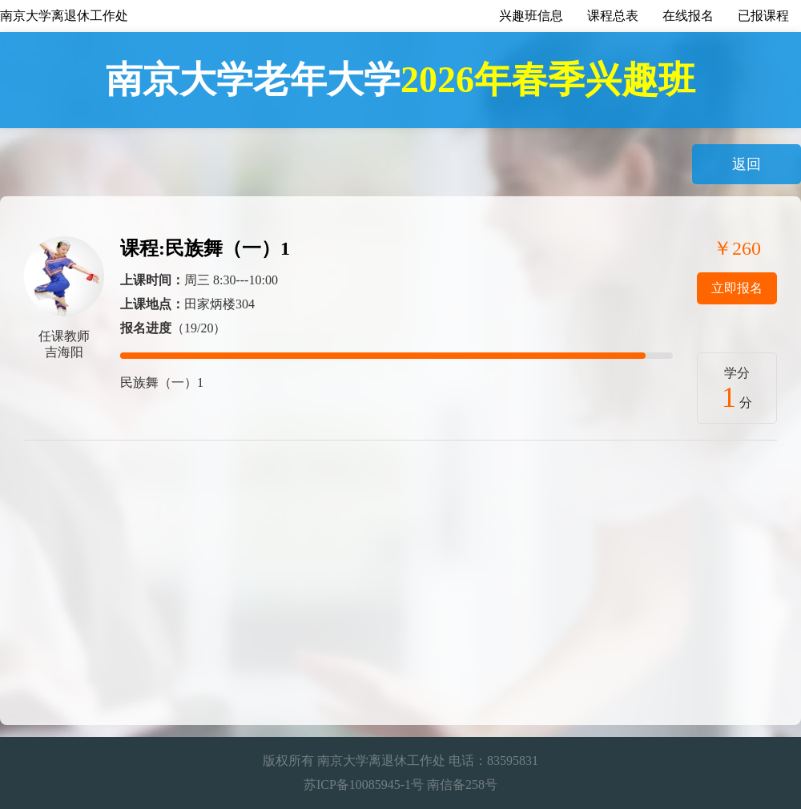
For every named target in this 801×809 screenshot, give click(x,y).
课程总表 (612, 15)
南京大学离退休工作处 (64, 15)
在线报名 (688, 15)
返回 (746, 164)
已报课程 (763, 15)
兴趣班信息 (531, 15)
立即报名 (737, 288)
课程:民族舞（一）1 (205, 248)
